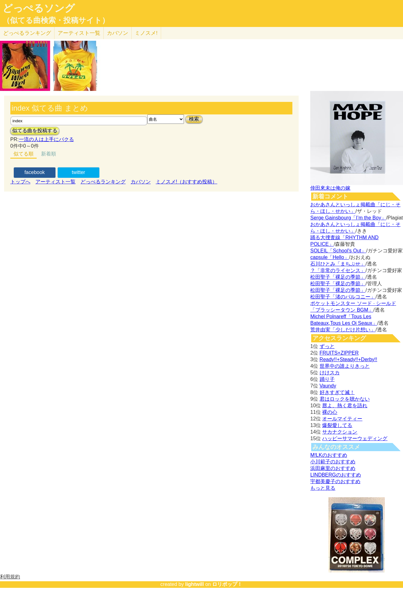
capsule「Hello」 (329, 257)
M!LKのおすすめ (328, 455)
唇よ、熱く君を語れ (344, 405)
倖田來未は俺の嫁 (330, 188)
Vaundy (328, 385)
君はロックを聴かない (345, 399)
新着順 (48, 153)
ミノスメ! (146, 33)
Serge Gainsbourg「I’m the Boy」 (348, 217)
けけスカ (330, 372)
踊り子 (327, 379)
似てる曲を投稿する (34, 130)
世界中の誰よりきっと (345, 366)
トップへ (20, 181)
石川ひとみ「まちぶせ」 (337, 263)
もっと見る (322, 488)
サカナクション (339, 432)
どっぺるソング (39, 8)
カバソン (117, 33)
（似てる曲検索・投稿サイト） (56, 20)
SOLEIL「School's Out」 (338, 250)
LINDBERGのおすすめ (335, 474)
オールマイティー (342, 418)
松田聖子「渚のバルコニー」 (342, 296)
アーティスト (79, 33)
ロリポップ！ (227, 584)
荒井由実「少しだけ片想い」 (342, 329)
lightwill (194, 584)
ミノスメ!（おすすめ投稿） (186, 181)
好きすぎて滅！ (337, 392)
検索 (194, 119)
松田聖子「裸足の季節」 (337, 277)
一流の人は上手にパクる (46, 139)
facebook (34, 172)
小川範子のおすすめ (332, 461)
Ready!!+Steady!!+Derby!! (348, 359)
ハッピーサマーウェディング (354, 438)
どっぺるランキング (103, 181)
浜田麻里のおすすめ (332, 468)
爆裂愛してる (337, 425)
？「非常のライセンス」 (337, 270)
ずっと (327, 346)
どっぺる (27, 33)
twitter (78, 172)
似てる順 (23, 153)
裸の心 (329, 412)
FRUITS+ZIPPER (339, 353)
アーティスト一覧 (55, 181)
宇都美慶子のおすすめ (335, 481)
